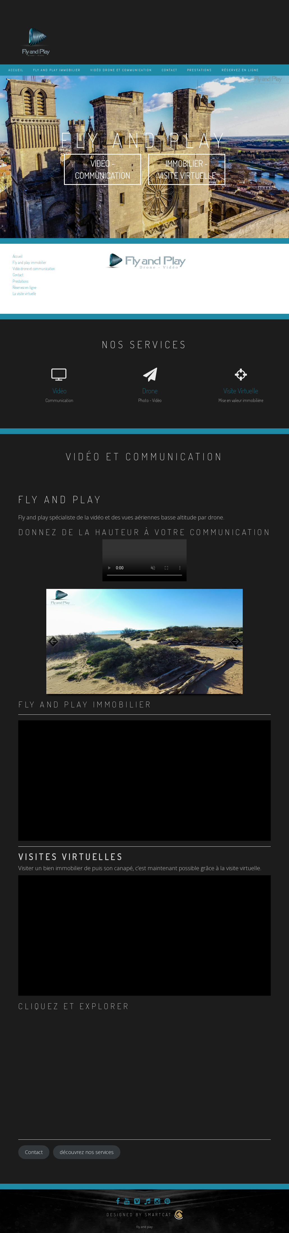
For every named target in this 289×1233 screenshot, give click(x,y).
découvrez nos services (87, 1152)
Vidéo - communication (102, 169)
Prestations (199, 70)
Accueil (15, 70)
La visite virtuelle (24, 293)
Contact (169, 70)
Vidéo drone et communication (121, 70)
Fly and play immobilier (57, 70)
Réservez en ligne (240, 70)
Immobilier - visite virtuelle (186, 169)
